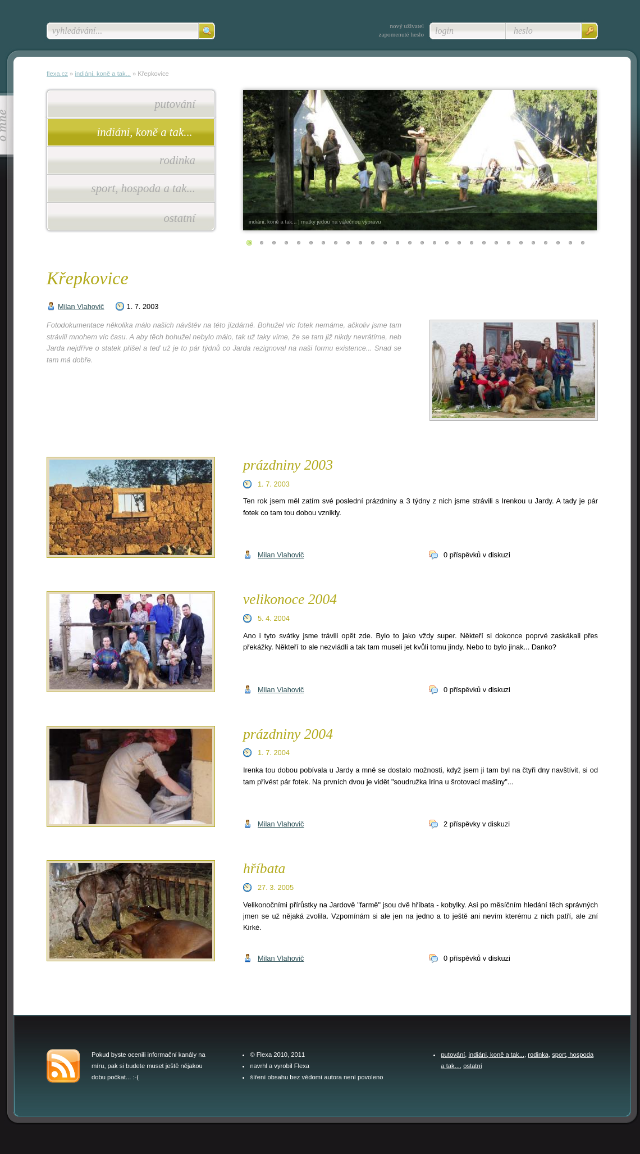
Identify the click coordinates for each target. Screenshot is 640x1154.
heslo (523, 30)
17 (447, 243)
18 (459, 243)
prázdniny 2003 (288, 465)
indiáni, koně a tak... (146, 131)
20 (484, 243)
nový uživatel (407, 25)
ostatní (179, 217)
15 (422, 243)
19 (471, 243)
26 (558, 243)
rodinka (177, 159)
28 (583, 243)
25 (546, 243)
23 (521, 243)
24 (533, 243)
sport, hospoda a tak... (143, 187)
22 (508, 243)
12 (385, 243)
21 (496, 243)
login (444, 30)
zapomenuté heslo (401, 34)
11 (373, 243)
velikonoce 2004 (290, 599)
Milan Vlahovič (81, 306)
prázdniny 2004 (288, 734)
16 (434, 243)
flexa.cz (57, 73)
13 (397, 243)
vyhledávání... (77, 30)
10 (360, 243)
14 (410, 243)
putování (174, 103)
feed (63, 1066)
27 (570, 243)
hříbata (264, 868)
